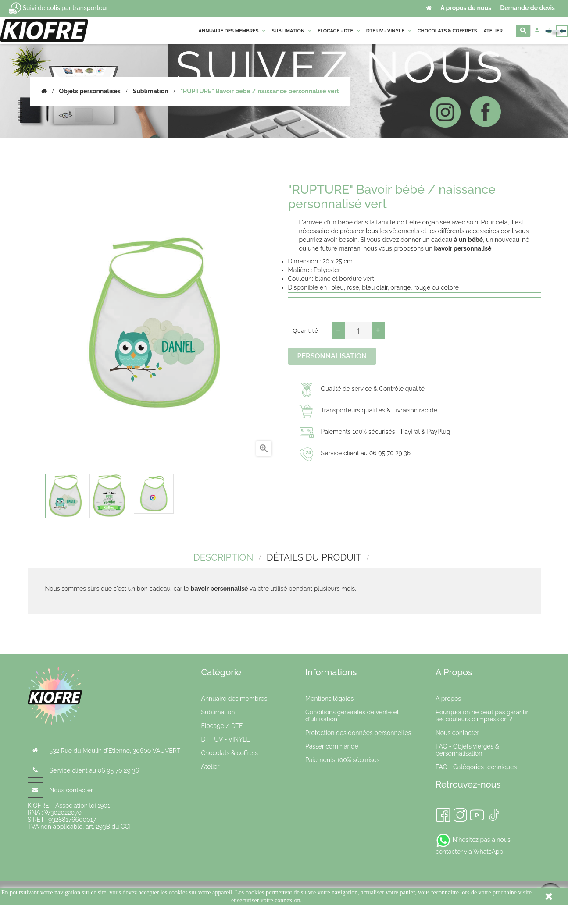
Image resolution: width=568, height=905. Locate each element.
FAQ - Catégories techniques (476, 765)
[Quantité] (358, 330)
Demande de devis (527, 7)
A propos (448, 697)
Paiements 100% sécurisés (342, 758)
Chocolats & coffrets (229, 751)
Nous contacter (71, 788)
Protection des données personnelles (358, 731)
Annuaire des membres (234, 697)
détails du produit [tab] (314, 556)
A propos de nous (465, 7)
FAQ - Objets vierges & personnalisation (467, 749)
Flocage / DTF (222, 724)
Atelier (210, 765)
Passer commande (331, 745)
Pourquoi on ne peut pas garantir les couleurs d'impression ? (482, 714)
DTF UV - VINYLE (225, 738)
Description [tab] (222, 556)
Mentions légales (329, 697)
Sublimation (218, 710)
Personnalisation (332, 356)
